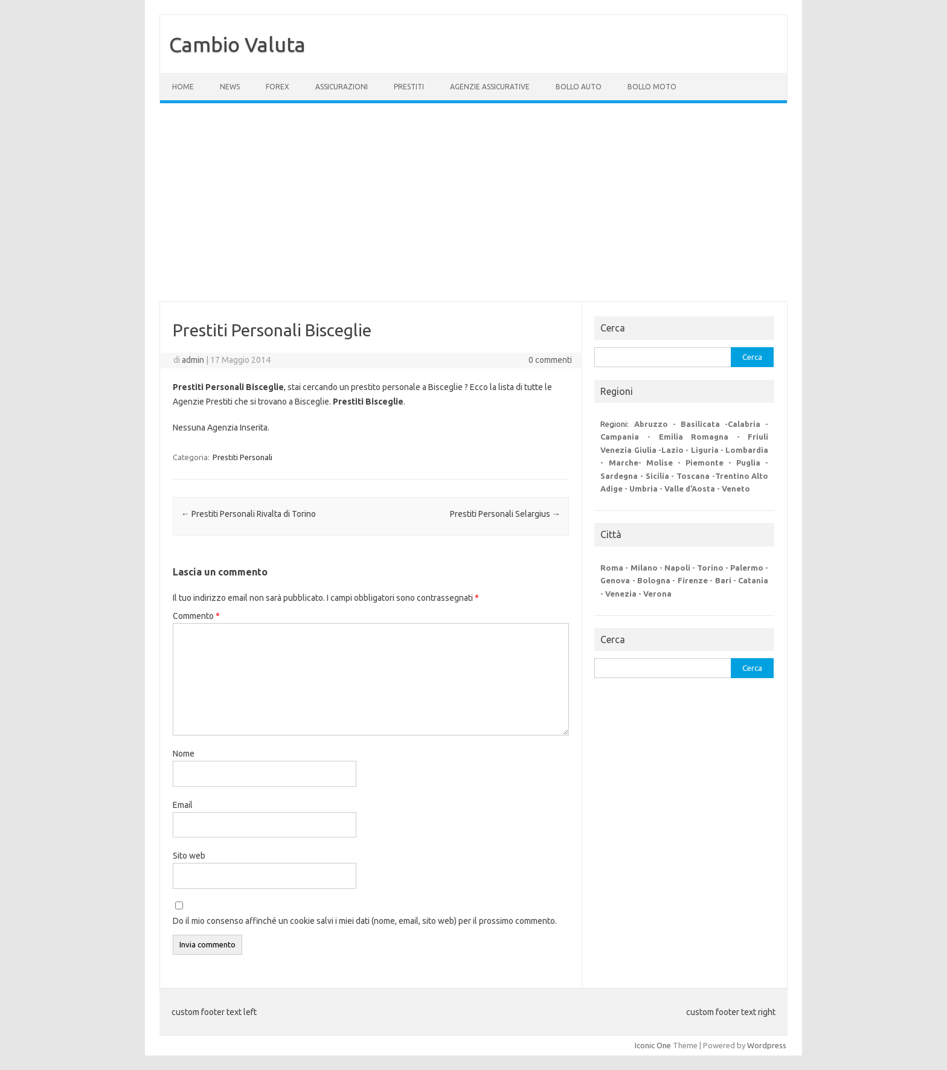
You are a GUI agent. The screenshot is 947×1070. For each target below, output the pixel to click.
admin (193, 360)
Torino (710, 567)
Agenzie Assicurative (490, 87)
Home (183, 87)
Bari (723, 580)
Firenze (693, 580)
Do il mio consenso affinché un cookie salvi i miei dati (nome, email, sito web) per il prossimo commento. (365, 921)
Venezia (621, 593)
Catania (753, 580)
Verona (657, 593)
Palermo (746, 567)
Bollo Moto (652, 87)
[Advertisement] (473, 202)
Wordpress (766, 1045)
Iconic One (653, 1045)
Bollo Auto (579, 87)
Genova (615, 580)
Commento (196, 616)
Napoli (677, 567)
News (230, 87)
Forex (277, 87)
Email (183, 805)
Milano (644, 567)
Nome (183, 753)
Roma (611, 567)
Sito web (189, 855)
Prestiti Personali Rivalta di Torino (248, 514)
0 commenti (550, 360)
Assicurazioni (341, 87)
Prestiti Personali (242, 457)
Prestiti (409, 87)
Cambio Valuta (237, 44)
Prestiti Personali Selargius (505, 514)
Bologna (653, 580)
